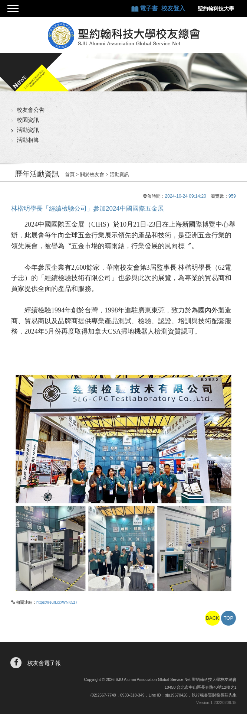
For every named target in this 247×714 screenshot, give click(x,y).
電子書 (149, 8)
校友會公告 (31, 110)
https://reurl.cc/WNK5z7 (57, 602)
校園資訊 (28, 120)
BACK (212, 618)
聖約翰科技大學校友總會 (123, 35)
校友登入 (173, 8)
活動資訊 (28, 130)
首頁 (70, 174)
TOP (229, 618)
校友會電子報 (44, 663)
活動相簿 (28, 140)
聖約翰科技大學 (216, 8)
